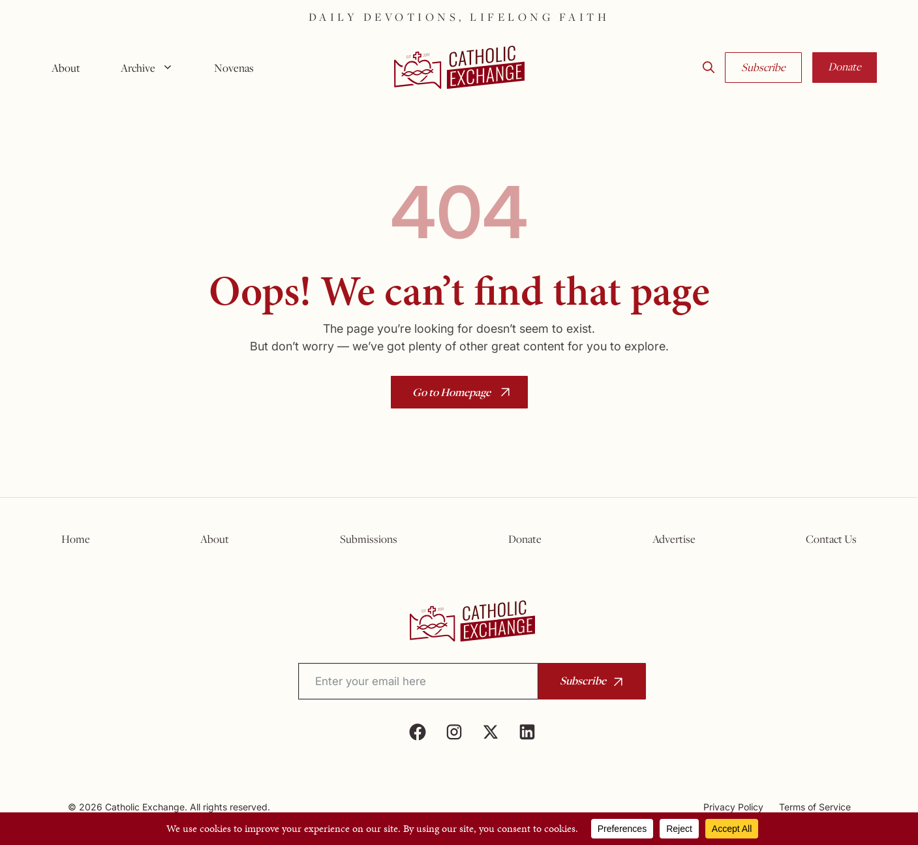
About (66, 68)
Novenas (234, 68)
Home (75, 539)
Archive (152, 67)
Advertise (674, 539)
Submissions (368, 539)
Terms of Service (815, 806)
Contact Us (831, 539)
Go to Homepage (451, 391)
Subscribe (763, 67)
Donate (844, 66)
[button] (708, 68)
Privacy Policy (733, 806)
